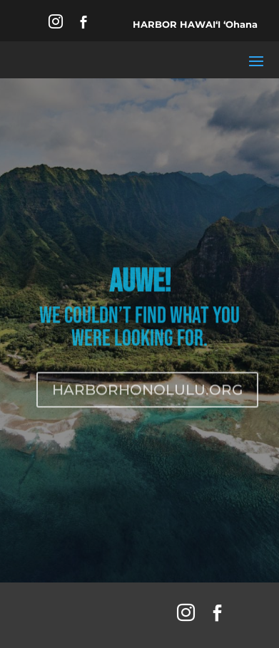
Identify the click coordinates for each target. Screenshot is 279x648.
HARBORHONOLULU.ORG (147, 392)
